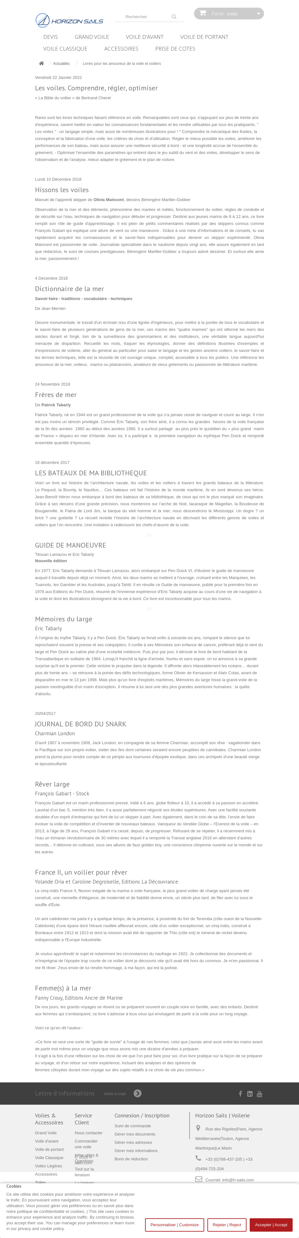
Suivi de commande (133, 1125)
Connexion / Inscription (142, 1115)
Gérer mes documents (135, 1134)
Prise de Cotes (175, 48)
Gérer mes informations (136, 1150)
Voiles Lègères (48, 1166)
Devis (50, 36)
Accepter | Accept (271, 1224)
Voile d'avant (144, 36)
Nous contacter (88, 1132)
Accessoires (121, 48)
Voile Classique (65, 48)
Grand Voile (92, 36)
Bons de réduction (131, 1159)
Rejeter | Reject (227, 1224)
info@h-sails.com (238, 1180)
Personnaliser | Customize (174, 1224)
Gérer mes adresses (133, 1142)
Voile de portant (204, 36)
